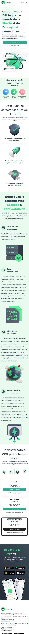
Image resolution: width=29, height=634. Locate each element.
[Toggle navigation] (26, 2)
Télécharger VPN (15, 45)
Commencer (15, 42)
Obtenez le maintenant (15, 489)
